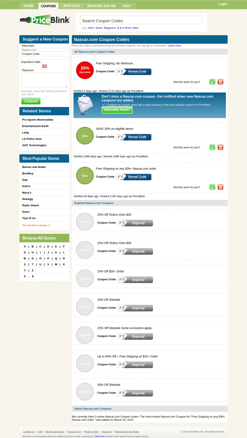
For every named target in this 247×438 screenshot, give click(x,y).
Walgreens (110, 27)
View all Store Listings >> (36, 225)
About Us (107, 431)
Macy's (26, 192)
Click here (99, 436)
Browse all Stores (55, 431)
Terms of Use (74, 431)
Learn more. (175, 45)
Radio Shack (30, 205)
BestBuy (27, 173)
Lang (25, 132)
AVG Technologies (34, 145)
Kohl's (26, 186)
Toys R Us (29, 218)
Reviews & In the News (127, 431)
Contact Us (29, 431)
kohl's (91, 27)
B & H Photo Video (128, 27)
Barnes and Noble (34, 167)
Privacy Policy (91, 431)
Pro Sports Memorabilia (37, 119)
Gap (24, 179)
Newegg (27, 199)
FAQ (40, 431)
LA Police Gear (32, 138)
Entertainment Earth (35, 126)
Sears (99, 27)
